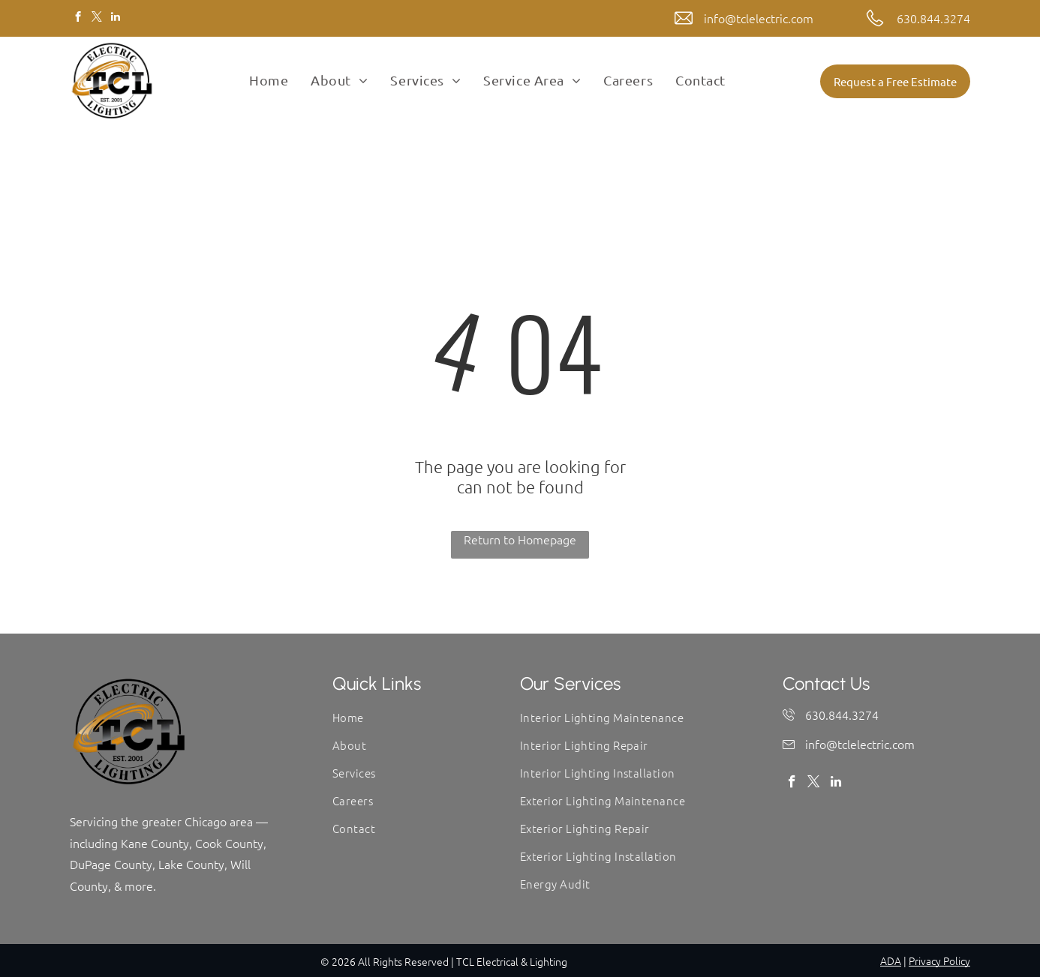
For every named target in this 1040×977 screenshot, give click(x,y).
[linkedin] (115, 18)
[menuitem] (268, 80)
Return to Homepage (520, 539)
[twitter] (96, 18)
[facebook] (78, 18)
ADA (890, 960)
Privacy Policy (939, 960)
